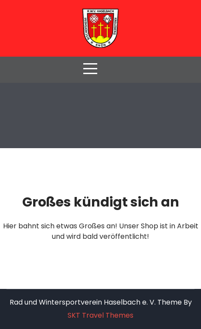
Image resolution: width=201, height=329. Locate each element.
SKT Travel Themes (100, 315)
